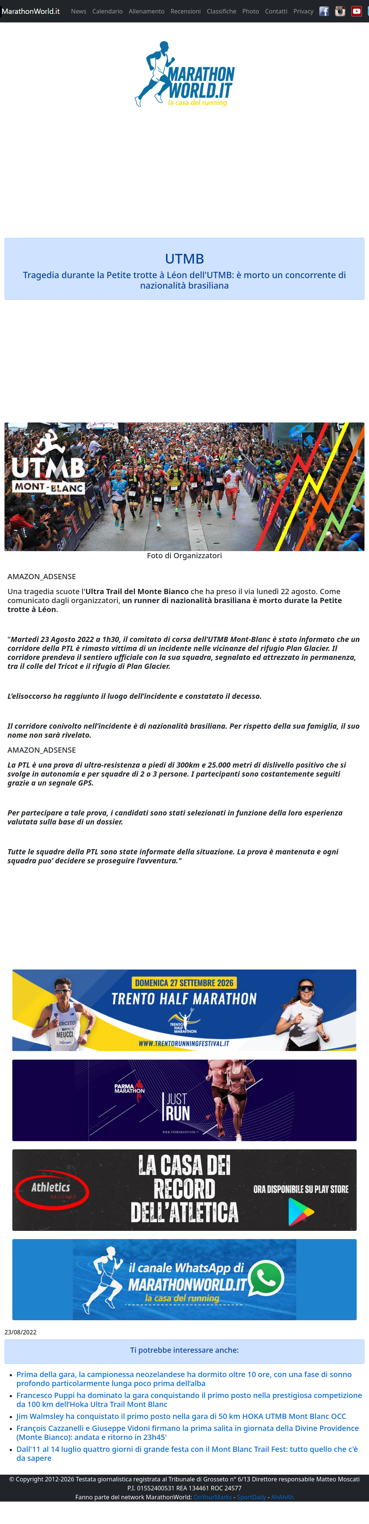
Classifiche (221, 11)
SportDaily (251, 1497)
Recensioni (185, 11)
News (78, 11)
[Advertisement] (184, 177)
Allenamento (146, 11)
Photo (250, 11)
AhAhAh (282, 1497)
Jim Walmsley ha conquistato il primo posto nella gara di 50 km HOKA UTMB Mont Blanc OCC (181, 1416)
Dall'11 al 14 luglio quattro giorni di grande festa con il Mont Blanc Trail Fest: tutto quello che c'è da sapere (187, 1453)
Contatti (276, 11)
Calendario (107, 11)
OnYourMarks (212, 1497)
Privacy (303, 11)
